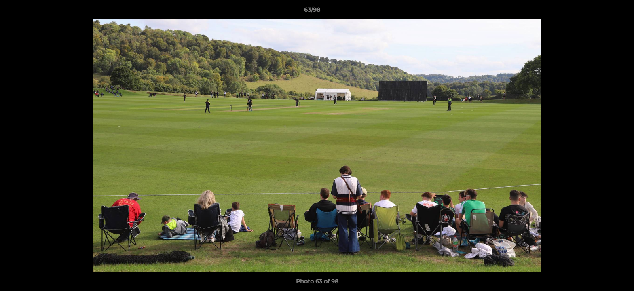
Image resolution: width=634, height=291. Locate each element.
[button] (600, 11)
